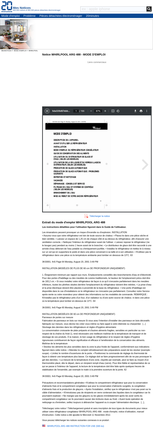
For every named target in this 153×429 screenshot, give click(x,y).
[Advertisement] (97, 83)
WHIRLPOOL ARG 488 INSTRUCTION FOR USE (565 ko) (75, 426)
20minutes (92, 15)
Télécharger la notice (99, 216)
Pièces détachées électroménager (60, 15)
